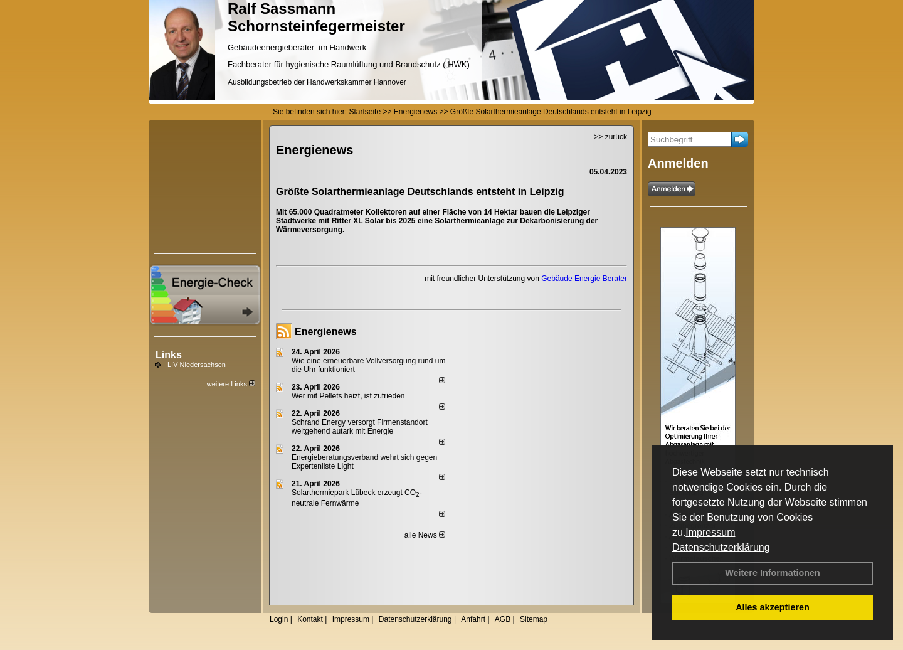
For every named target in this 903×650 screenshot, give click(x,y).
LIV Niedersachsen (196, 364)
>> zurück (610, 136)
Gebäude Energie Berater (584, 278)
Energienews (326, 331)
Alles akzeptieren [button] (773, 607)
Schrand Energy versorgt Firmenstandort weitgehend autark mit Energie (360, 426)
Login (279, 619)
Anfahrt (473, 619)
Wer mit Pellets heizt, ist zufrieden (348, 396)
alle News (424, 535)
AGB (502, 619)
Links (169, 354)
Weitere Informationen (772, 573)
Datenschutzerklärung (721, 547)
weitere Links (231, 384)
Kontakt (310, 619)
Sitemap (533, 619)
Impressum (710, 532)
